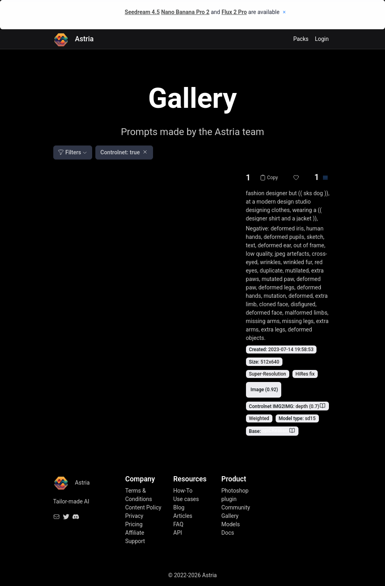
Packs (300, 39)
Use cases (186, 499)
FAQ (178, 524)
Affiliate (135, 532)
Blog (179, 507)
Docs (228, 532)
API (177, 532)
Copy (269, 177)
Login (322, 39)
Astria (73, 39)
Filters (69, 152)
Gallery (230, 516)
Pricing (134, 524)
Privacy (134, 516)
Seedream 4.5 (142, 12)
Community (236, 507)
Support (135, 541)
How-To (183, 490)
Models (231, 524)
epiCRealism (275, 430)
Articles (183, 516)
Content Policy (143, 507)
